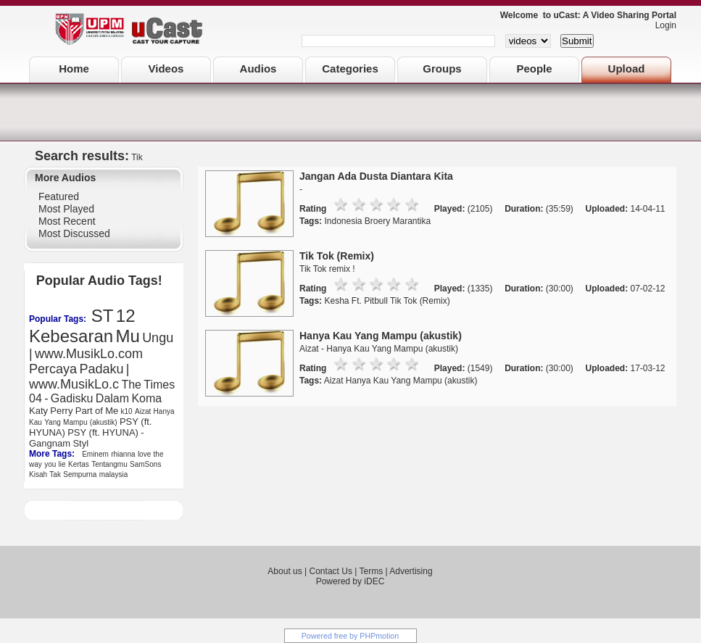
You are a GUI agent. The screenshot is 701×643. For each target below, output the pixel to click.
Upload (626, 68)
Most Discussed (74, 233)
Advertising (410, 571)
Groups (442, 68)
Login (662, 25)
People (534, 68)
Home (74, 68)
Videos (166, 68)
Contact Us (331, 571)
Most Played (66, 209)
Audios (258, 68)
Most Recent (67, 221)
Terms (371, 571)
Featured (58, 196)
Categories (350, 68)
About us (284, 571)
